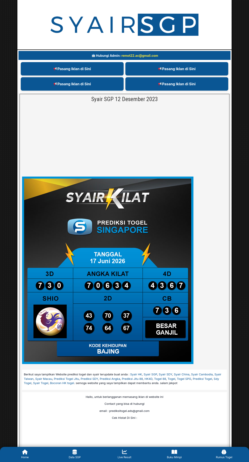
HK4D (149, 379)
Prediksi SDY (89, 379)
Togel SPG (184, 379)
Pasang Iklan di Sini (72, 69)
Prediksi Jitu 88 (132, 379)
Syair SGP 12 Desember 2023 (124, 99)
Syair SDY (165, 374)
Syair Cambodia (202, 374)
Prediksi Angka (110, 379)
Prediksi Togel (202, 379)
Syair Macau (43, 379)
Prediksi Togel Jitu (66, 379)
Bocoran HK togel (62, 383)
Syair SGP (150, 374)
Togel (171, 379)
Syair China (181, 374)
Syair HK (136, 374)
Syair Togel (40, 383)
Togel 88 (160, 379)
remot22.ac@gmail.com (142, 55)
